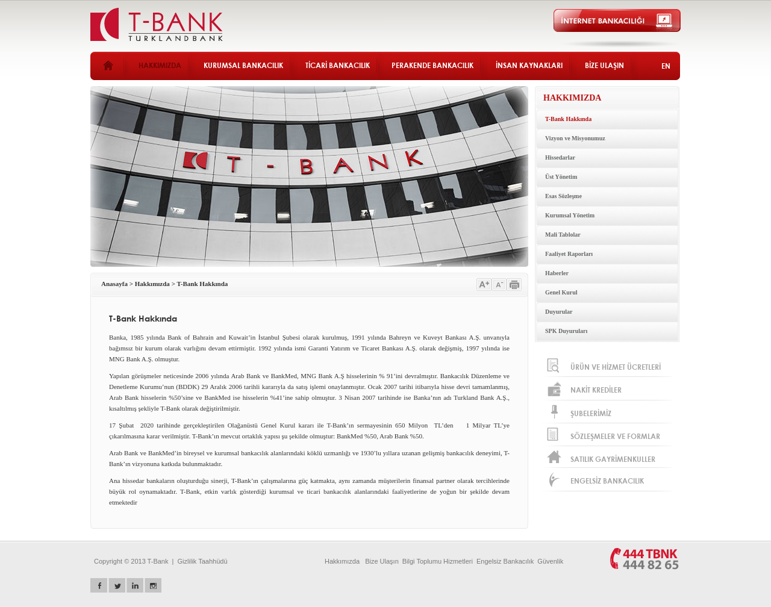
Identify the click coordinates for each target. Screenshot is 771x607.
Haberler (557, 273)
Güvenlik (550, 561)
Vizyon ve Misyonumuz (575, 138)
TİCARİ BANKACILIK (337, 65)
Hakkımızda (152, 283)
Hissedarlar (560, 157)
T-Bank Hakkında (568, 119)
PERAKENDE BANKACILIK (432, 65)
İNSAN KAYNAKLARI (529, 65)
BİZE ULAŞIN (604, 65)
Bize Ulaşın (382, 561)
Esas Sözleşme (563, 196)
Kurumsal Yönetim (570, 215)
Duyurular (559, 311)
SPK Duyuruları (566, 331)
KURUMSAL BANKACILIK (243, 65)
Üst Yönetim (561, 176)
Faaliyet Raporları (569, 254)
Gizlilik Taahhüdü (203, 561)
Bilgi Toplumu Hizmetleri (437, 561)
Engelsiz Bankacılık (505, 561)
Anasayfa (114, 283)
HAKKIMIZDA (160, 65)
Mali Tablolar (563, 234)
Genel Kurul (561, 292)
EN (665, 65)
